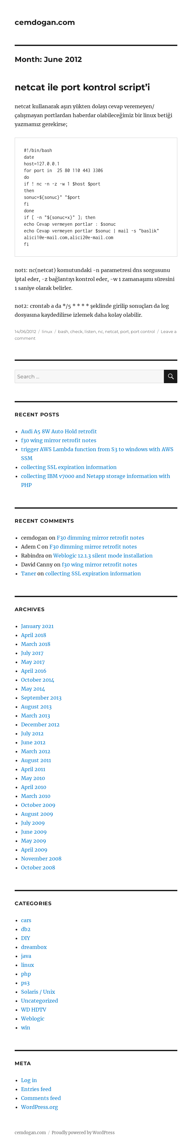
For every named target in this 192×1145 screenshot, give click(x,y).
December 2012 (40, 724)
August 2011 (36, 760)
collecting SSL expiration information (69, 467)
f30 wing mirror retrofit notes (58, 440)
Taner (28, 573)
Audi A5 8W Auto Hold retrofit (59, 431)
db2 (26, 929)
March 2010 (35, 796)
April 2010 (33, 787)
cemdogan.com (45, 22)
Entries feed (36, 1089)
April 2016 (34, 671)
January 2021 (37, 626)
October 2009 (38, 805)
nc (100, 331)
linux (47, 331)
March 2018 (35, 644)
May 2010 (33, 778)
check (76, 331)
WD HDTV (33, 1009)
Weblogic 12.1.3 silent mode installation (103, 555)
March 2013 (35, 715)
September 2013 (41, 697)
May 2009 (33, 841)
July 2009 (33, 823)
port (124, 331)
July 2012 (32, 733)
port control (143, 331)
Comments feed (41, 1098)
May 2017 (33, 662)
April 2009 (34, 849)
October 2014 (37, 680)
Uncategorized (39, 1000)
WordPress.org (39, 1107)
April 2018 (33, 635)
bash (63, 331)
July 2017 (32, 653)
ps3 (25, 983)
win (25, 1027)
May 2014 (33, 689)
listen (90, 331)
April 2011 (33, 769)
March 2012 (35, 751)
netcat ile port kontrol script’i (82, 87)
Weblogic (32, 1018)
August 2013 (36, 706)
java (26, 956)
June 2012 (33, 742)
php (26, 974)
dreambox (34, 947)
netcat (111, 331)
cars (26, 920)
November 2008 (41, 858)
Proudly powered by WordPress (83, 1132)
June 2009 (34, 832)
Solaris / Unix (38, 992)
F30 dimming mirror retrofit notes (100, 538)
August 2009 (37, 814)
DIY (25, 938)
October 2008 (38, 867)
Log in (29, 1080)
